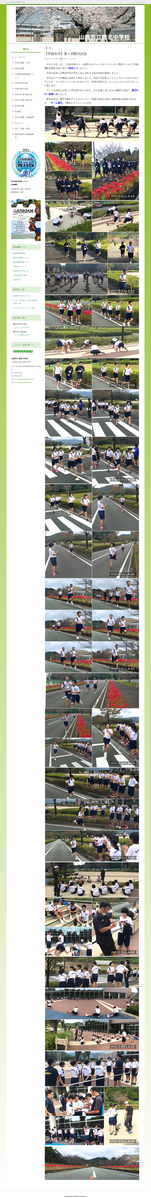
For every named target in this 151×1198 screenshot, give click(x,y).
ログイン (141, 2)
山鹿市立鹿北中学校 (17, 2)
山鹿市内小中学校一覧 (20, 271)
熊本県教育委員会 (19, 253)
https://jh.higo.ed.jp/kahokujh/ (23, 382)
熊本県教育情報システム (21, 262)
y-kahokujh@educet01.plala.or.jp (25, 379)
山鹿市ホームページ (20, 266)
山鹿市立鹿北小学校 (20, 275)
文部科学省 (17, 280)
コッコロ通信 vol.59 (21, 335)
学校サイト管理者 (68, 59)
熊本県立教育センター (20, 258)
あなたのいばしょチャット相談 (24, 308)
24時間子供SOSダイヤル (21, 296)
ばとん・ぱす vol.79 (21, 327)
